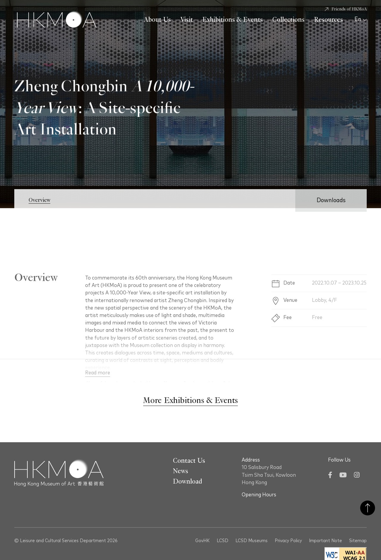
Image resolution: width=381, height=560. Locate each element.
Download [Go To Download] (187, 481)
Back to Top (367, 508)
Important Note (325, 540)
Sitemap (358, 540)
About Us (157, 19)
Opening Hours (259, 495)
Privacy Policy (288, 540)
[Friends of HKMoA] (346, 9)
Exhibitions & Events (232, 19)
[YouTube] (343, 475)
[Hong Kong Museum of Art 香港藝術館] (56, 20)
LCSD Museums (251, 540)
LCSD (222, 540)
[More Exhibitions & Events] (190, 401)
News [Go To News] (180, 471)
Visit (186, 19)
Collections (288, 19)
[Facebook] (330, 475)
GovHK (202, 540)
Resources (328, 19)
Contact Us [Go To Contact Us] (189, 460)
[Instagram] (357, 475)
